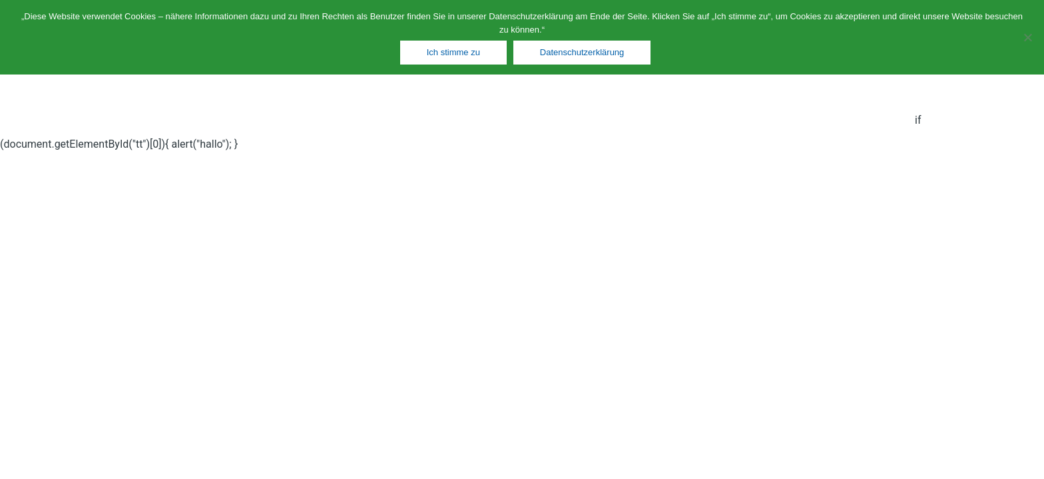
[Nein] (1027, 37)
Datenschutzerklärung (582, 52)
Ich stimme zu (453, 52)
